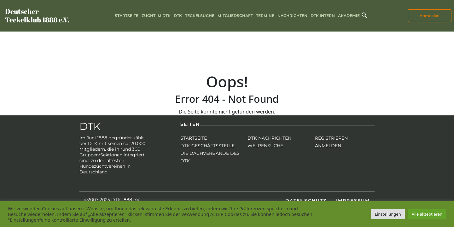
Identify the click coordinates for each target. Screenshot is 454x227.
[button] (364, 15)
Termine (265, 15)
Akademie (349, 15)
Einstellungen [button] (388, 214)
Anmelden (429, 15)
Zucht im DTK (156, 15)
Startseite (126, 15)
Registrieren (331, 138)
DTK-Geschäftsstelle (207, 145)
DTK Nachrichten (269, 138)
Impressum (353, 200)
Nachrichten (292, 15)
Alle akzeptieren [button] (427, 214)
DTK (178, 15)
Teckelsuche (199, 15)
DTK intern (323, 15)
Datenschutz (306, 200)
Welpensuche (265, 145)
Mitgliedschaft (235, 15)
